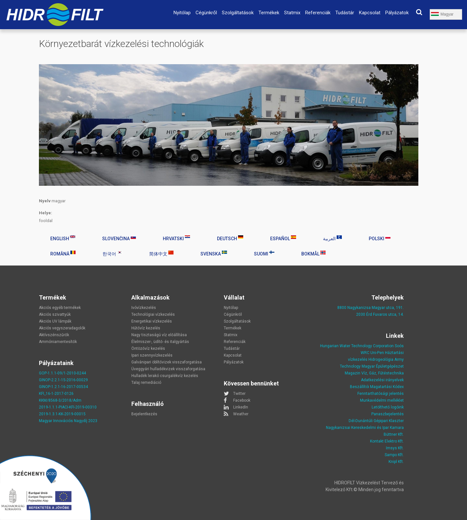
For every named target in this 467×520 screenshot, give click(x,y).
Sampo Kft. (394, 455)
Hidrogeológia (380, 359)
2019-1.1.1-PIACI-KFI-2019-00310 (68, 407)
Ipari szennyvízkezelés (152, 355)
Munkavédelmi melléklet (382, 400)
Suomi (264, 253)
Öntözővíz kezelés (148, 348)
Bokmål (313, 253)
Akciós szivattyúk (55, 314)
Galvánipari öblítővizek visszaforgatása (166, 362)
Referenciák (317, 13)
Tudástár (344, 13)
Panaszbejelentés (387, 414)
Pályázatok (397, 13)
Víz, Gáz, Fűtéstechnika (382, 373)
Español (283, 238)
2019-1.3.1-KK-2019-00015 (62, 414)
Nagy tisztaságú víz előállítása (159, 335)
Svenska (213, 253)
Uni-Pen (377, 352)
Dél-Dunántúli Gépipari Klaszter (376, 421)
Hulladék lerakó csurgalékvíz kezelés (164, 375)
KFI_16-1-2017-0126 (56, 393)
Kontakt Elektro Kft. (387, 441)
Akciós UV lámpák (55, 321)
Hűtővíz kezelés (145, 328)
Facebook (241, 400)
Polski (379, 238)
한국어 (112, 253)
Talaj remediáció (146, 382)
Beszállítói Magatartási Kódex (377, 386)
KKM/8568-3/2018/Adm (60, 400)
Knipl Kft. (396, 461)
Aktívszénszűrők (54, 335)
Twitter (239, 393)
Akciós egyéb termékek (60, 307)
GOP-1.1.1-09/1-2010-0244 (62, 373)
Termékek (268, 13)
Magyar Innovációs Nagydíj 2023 (68, 421)
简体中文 (161, 253)
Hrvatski (176, 238)
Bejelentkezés (144, 414)
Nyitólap (182, 13)
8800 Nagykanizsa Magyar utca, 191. (370, 307)
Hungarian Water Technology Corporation (357, 346)
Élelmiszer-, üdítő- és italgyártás (160, 341)
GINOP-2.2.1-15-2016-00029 (63, 380)
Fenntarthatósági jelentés (380, 393)
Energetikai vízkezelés (151, 321)
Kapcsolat (369, 13)
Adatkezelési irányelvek (382, 380)
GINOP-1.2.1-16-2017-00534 (63, 386)
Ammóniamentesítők (58, 341)
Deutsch (230, 238)
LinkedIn (240, 407)
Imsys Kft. (395, 448)
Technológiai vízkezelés (153, 314)
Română (63, 253)
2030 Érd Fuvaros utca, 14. (380, 314)
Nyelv (45, 200)
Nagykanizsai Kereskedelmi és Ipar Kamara (365, 427)
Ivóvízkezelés (143, 307)
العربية (332, 238)
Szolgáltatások (238, 13)
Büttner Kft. (394, 434)
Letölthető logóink (388, 407)
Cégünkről (206, 13)
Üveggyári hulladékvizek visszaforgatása (168, 369)
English (62, 238)
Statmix (292, 13)
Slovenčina (119, 238)
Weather (240, 414)
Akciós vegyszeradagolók (62, 328)
